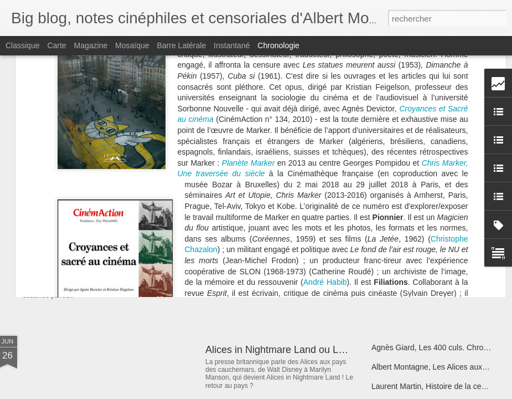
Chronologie (278, 45)
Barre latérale (181, 45)
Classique (22, 45)
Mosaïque (132, 45)
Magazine (91, 45)
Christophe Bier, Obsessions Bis (426, 197)
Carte (56, 45)
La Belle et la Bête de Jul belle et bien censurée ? (168, 257)
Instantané (232, 45)
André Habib (325, 141)
